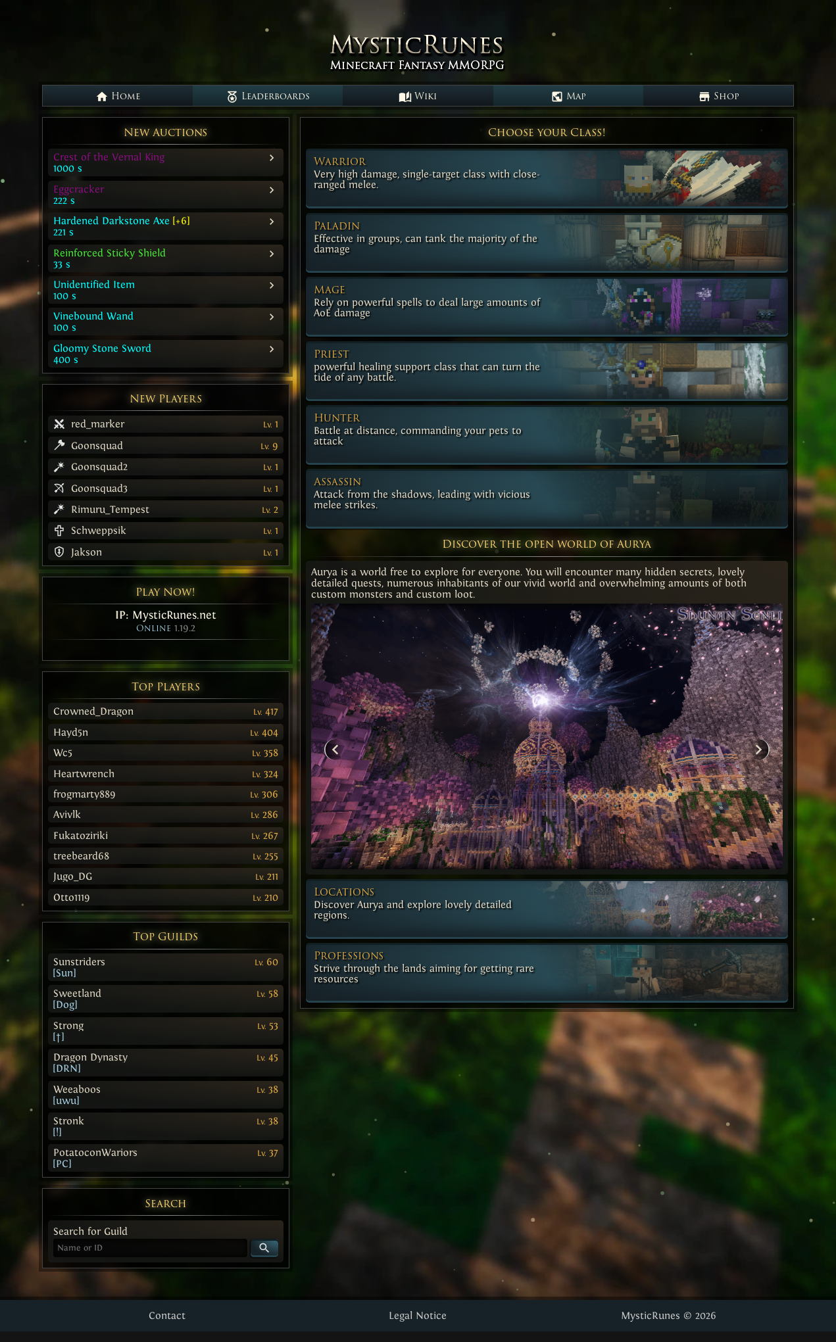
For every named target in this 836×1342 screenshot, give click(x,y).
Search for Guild (90, 1231)
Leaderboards (268, 96)
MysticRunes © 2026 (668, 1315)
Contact (167, 1315)
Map (568, 96)
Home (117, 96)
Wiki (418, 96)
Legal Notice (418, 1315)
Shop (718, 96)
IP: (165, 614)
